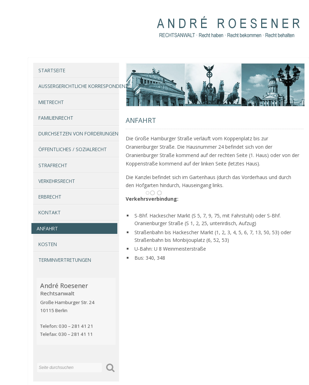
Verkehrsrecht (56, 181)
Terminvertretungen (64, 260)
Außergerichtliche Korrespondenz (78, 86)
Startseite (51, 70)
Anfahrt (47, 228)
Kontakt (49, 212)
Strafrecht (52, 165)
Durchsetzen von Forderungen (78, 133)
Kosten (47, 244)
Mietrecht (51, 102)
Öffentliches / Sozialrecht (72, 149)
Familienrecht (55, 117)
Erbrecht (49, 196)
